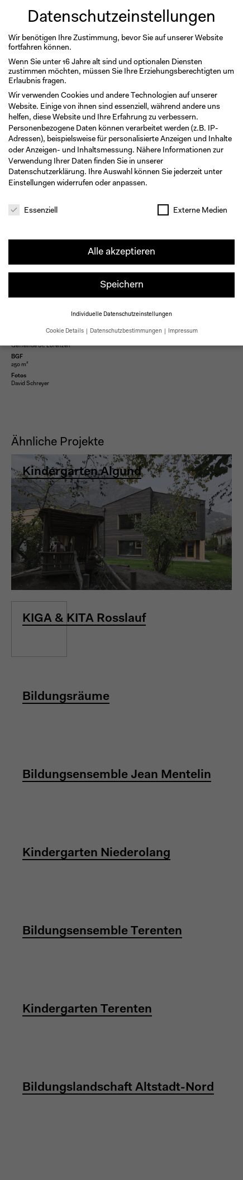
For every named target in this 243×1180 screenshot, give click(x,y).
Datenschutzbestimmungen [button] (126, 328)
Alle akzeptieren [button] (121, 249)
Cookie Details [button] (65, 328)
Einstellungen (31, 181)
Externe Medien (192, 208)
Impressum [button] (183, 328)
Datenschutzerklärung (46, 170)
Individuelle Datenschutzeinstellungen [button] (121, 312)
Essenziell (33, 208)
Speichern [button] (122, 282)
